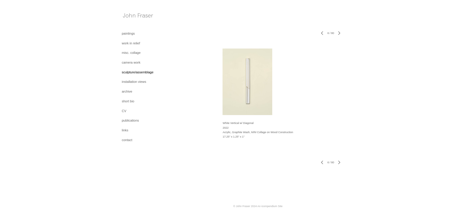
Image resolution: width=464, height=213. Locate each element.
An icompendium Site (270, 206)
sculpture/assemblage (138, 72)
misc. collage (131, 52)
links (125, 130)
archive (127, 91)
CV (124, 111)
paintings (128, 33)
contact (127, 140)
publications (130, 120)
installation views (134, 81)
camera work (131, 62)
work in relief (131, 43)
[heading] (137, 16)
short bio (128, 101)
